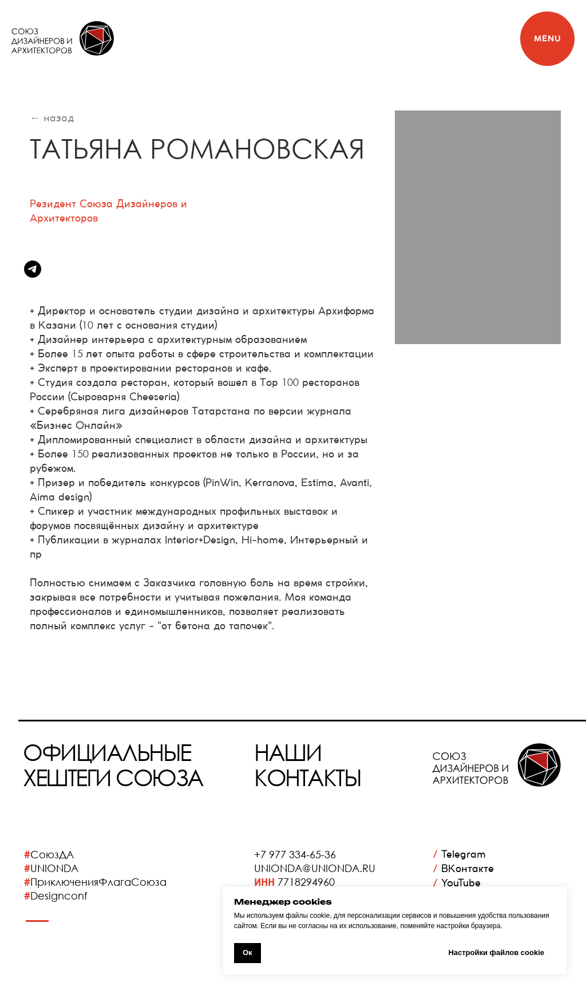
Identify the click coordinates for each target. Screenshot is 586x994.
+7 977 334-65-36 (295, 854)
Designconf (59, 895)
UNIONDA (54, 868)
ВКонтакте (463, 868)
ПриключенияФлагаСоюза (98, 881)
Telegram (459, 854)
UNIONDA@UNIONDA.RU (314, 868)
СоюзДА (52, 854)
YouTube (457, 882)
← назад (52, 117)
